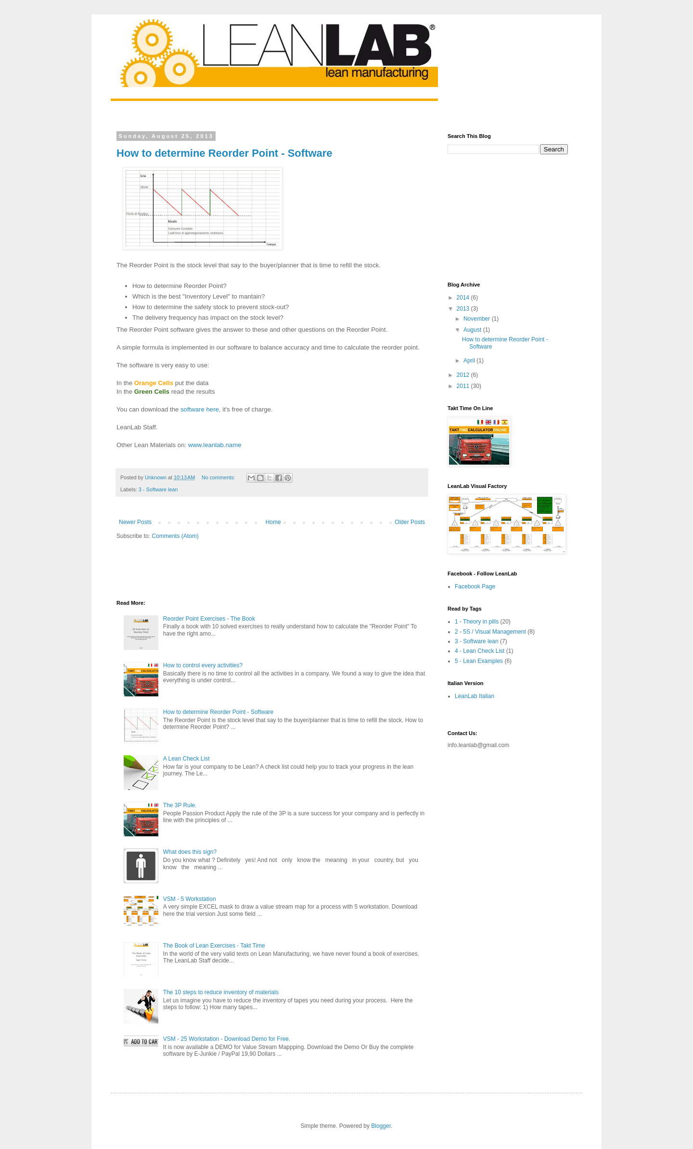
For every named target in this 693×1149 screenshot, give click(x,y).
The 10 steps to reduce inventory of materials (221, 992)
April (469, 360)
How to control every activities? (203, 665)
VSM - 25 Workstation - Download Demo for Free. (227, 1039)
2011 (464, 386)
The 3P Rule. (180, 805)
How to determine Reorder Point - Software (224, 153)
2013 (464, 308)
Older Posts (410, 522)
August (473, 329)
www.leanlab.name (215, 445)
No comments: (219, 477)
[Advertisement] (229, 568)
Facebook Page (475, 586)
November (477, 318)
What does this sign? (190, 852)
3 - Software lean (158, 489)
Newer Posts (135, 522)
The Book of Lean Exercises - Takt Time (214, 945)
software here (199, 409)
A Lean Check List (186, 758)
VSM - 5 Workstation (189, 899)
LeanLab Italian (474, 696)
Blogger (381, 1126)
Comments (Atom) (175, 536)
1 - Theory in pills (477, 621)
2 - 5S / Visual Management (490, 631)
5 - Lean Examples (479, 661)
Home (273, 522)
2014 (464, 297)
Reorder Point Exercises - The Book (209, 618)
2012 (464, 375)
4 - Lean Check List (479, 651)
